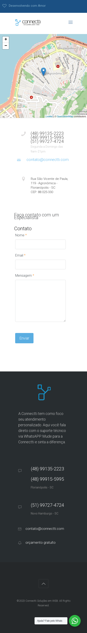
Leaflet (49, 116)
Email (20, 255)
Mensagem (24, 276)
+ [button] (5, 40)
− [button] (5, 46)
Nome (21, 235)
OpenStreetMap (65, 116)
